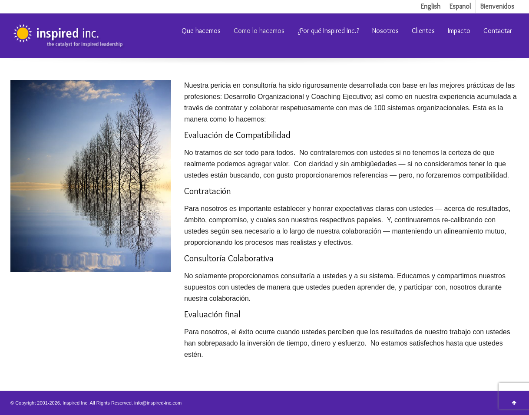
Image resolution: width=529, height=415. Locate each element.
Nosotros (385, 30)
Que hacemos (201, 30)
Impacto (459, 30)
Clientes (423, 30)
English (430, 6)
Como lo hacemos (259, 30)
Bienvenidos (497, 6)
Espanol (460, 6)
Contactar (497, 30)
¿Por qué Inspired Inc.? (328, 30)
